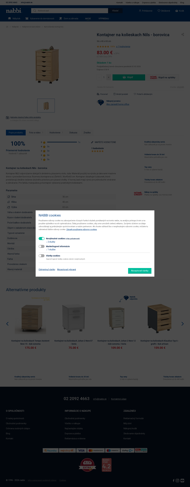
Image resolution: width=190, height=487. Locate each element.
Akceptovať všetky (139, 271)
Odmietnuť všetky (47, 269)
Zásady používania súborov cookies (81, 229)
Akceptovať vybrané (66, 269)
